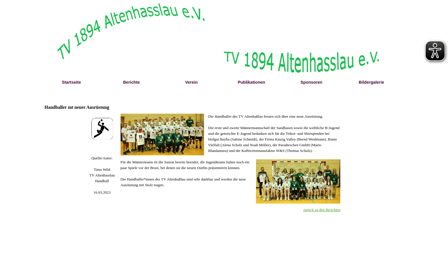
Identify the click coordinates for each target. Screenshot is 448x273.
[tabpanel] (102, 175)
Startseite (71, 82)
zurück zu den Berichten (322, 210)
